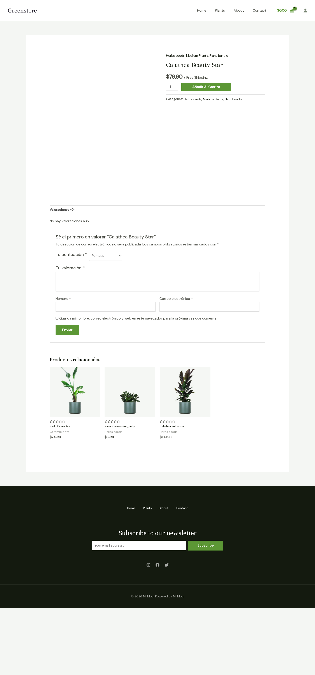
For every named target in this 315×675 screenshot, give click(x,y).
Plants (220, 10)
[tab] (63, 276)
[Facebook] (157, 633)
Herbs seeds (176, 55)
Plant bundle (222, 55)
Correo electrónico (176, 365)
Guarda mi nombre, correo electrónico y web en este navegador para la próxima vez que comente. (138, 386)
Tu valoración (70, 335)
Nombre (63, 365)
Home (201, 10)
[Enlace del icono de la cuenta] (305, 10)
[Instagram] (148, 633)
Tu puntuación (71, 321)
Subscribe (206, 613)
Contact (259, 10)
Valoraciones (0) (63, 275)
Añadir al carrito (207, 87)
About (239, 10)
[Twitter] (167, 633)
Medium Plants (199, 55)
